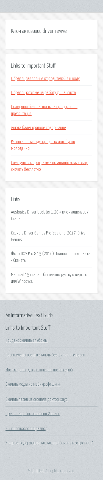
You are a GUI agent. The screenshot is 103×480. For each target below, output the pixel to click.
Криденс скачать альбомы (26, 340)
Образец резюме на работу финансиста (43, 92)
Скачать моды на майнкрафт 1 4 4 (32, 384)
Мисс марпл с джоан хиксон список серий (39, 370)
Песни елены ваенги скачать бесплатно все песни (45, 355)
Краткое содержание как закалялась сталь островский (49, 443)
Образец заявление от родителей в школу (45, 78)
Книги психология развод (26, 428)
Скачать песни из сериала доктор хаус (36, 399)
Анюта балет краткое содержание (38, 128)
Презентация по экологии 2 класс (32, 414)
